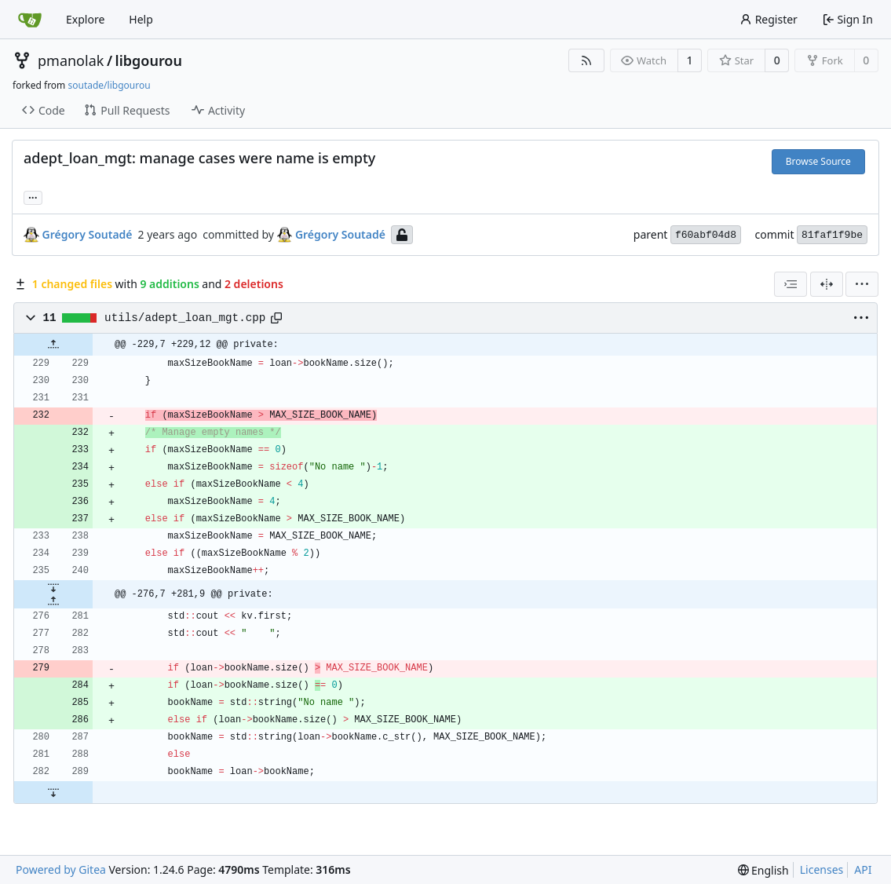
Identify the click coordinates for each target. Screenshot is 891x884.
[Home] (30, 19)
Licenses (822, 869)
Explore (85, 19)
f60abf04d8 (705, 235)
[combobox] (790, 284)
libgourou (148, 60)
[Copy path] (276, 318)
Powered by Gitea (61, 869)
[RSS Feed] (586, 60)
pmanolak (71, 60)
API (862, 869)
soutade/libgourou (109, 85)
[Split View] (826, 284)
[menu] (861, 284)
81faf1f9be (832, 235)
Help (141, 19)
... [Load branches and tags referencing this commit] (33, 196)
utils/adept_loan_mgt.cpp (184, 318)
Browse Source (818, 161)
